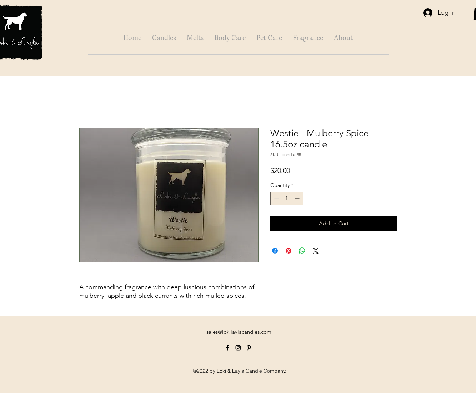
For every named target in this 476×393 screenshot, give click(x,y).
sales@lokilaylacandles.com (238, 331)
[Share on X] (315, 250)
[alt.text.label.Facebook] (227, 347)
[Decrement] (275, 198)
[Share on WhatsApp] (302, 250)
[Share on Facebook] (275, 250)
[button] (164, 38)
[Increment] (297, 198)
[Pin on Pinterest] (288, 250)
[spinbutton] (286, 198)
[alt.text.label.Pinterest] (248, 347)
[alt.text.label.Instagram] (238, 347)
